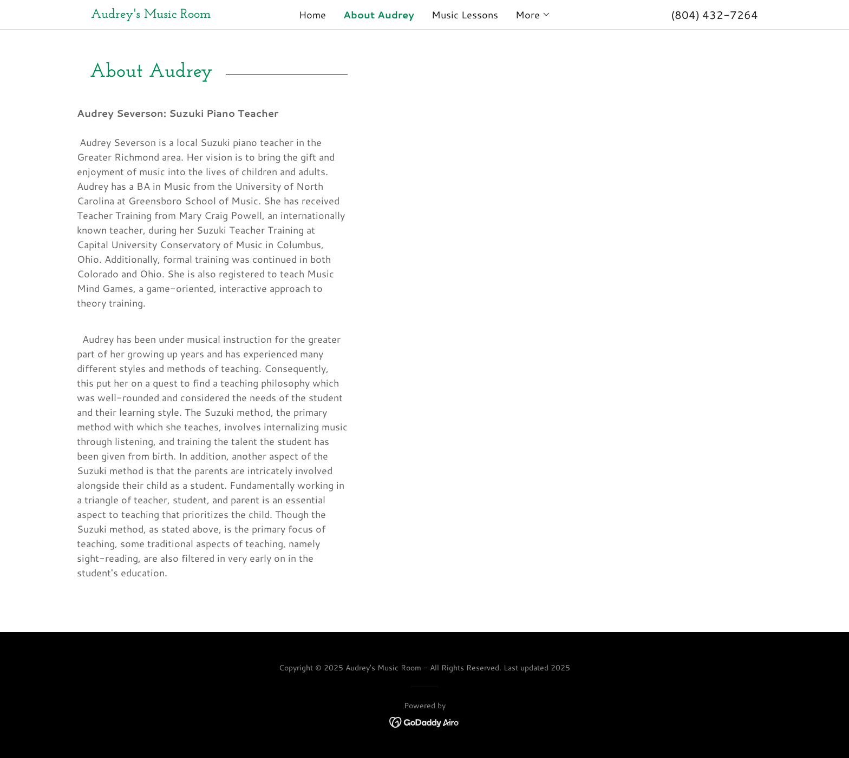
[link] (174, 14)
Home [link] (312, 15)
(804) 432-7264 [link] (714, 14)
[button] (533, 14)
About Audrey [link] (378, 14)
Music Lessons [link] (465, 15)
